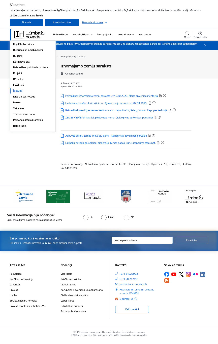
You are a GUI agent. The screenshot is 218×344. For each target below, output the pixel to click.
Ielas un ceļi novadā (24, 142)
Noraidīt (26, 22)
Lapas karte (67, 304)
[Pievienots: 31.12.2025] (153, 102)
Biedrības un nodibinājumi (28, 95)
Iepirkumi (18, 130)
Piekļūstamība (68, 288)
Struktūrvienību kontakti (23, 304)
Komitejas (18, 72)
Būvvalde (18, 124)
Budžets (17, 101)
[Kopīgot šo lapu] (200, 73)
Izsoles (17, 148)
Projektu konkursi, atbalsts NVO (28, 309)
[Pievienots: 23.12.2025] (162, 142)
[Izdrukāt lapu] (200, 65)
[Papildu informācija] (136, 302)
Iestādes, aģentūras (24, 83)
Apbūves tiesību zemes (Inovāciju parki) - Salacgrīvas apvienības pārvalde (106, 135)
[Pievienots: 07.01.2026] (164, 95)
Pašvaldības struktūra (25, 78)
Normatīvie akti (21, 107)
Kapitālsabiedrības (23, 89)
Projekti (17, 118)
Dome (16, 66)
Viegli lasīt (66, 277)
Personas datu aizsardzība (28, 165)
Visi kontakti (132, 313)
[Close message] (205, 45)
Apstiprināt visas (62, 22)
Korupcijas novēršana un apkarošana (82, 293)
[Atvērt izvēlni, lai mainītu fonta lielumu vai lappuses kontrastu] (200, 35)
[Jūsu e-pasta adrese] (142, 244)
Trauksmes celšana (24, 159)
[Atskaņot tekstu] (74, 73)
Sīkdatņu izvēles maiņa (73, 315)
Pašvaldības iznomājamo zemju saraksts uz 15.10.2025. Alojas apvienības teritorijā (111, 95)
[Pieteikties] (191, 244)
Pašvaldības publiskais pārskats (30, 113)
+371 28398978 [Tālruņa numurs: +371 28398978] (128, 282)
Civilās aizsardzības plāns (74, 299)
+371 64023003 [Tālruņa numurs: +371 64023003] (128, 277)
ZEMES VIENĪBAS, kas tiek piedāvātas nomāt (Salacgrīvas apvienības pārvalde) (109, 117)
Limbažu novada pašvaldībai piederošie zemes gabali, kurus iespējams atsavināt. (110, 142)
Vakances (18, 153)
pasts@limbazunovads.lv (133, 288)
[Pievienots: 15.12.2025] (153, 135)
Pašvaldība (16, 277)
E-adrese (124, 302)
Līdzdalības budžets (72, 309)
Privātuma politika (71, 283)
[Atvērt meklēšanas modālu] (187, 35)
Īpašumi (17, 136)
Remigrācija (19, 171)
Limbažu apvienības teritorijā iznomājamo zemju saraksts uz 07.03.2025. (106, 103)
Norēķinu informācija (21, 283)
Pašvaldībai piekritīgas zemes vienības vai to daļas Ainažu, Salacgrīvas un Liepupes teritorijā (116, 110)
